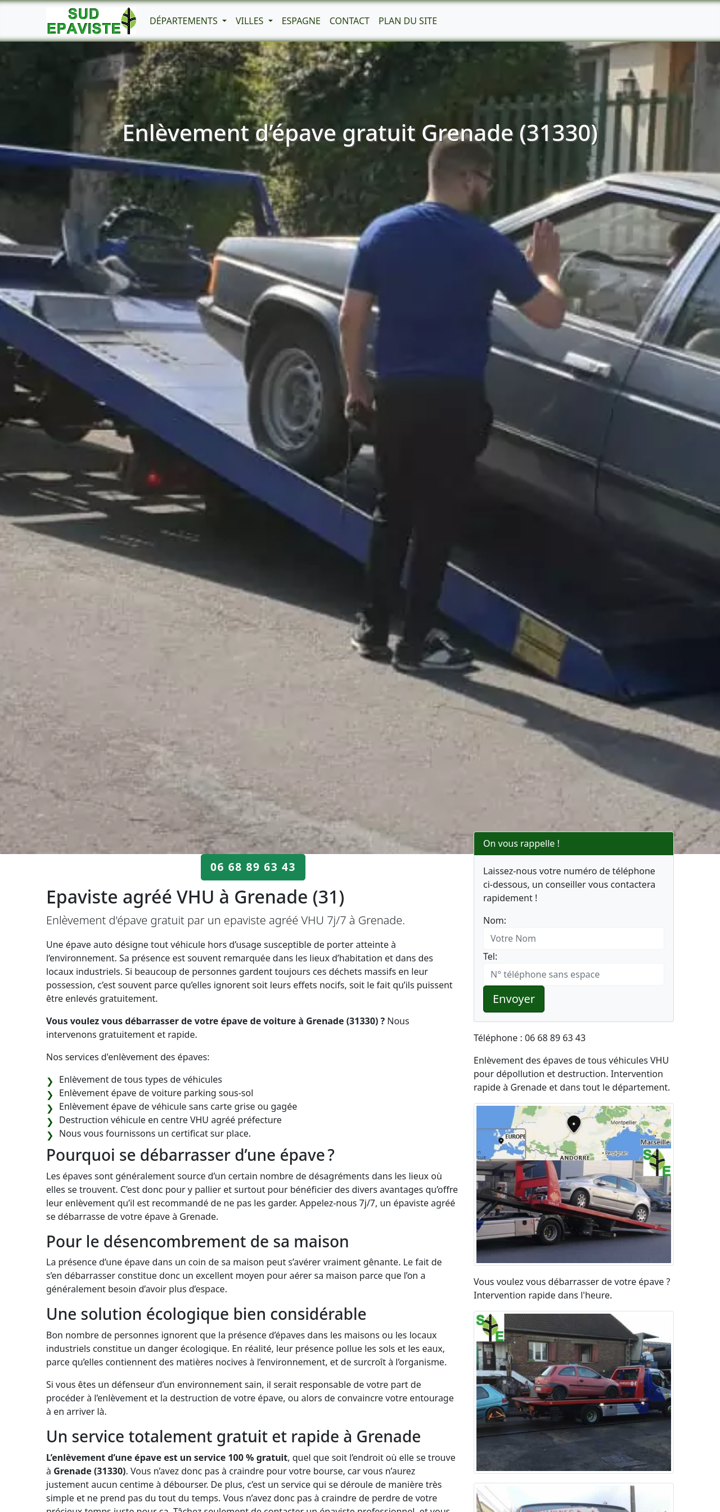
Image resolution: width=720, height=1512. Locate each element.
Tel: (490, 956)
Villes (251, 21)
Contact (350, 21)
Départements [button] (185, 21)
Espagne (301, 21)
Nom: (494, 920)
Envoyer (514, 998)
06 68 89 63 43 (253, 866)
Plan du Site (408, 21)
